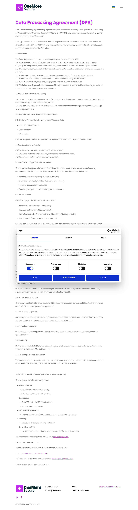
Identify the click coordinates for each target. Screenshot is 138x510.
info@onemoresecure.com (109, 486)
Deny (35, 278)
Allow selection (69, 278)
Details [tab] (69, 238)
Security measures (53, 490)
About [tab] (103, 238)
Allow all (102, 278)
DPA (74, 486)
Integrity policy (51, 486)
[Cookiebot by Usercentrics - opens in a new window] (109, 231)
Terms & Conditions (80, 490)
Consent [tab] (34, 238)
